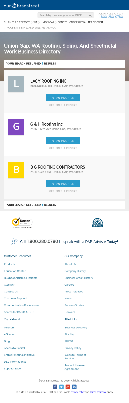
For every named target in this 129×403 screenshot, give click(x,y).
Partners (9, 327)
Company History (75, 271)
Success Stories (74, 305)
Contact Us (11, 291)
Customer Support (15, 298)
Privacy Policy (72, 348)
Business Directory (75, 327)
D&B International (15, 361)
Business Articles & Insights (20, 277)
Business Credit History (78, 277)
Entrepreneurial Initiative (19, 354)
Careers (69, 284)
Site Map (69, 334)
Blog (7, 341)
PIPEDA (69, 341)
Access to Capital (14, 348)
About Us (70, 264)
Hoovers (69, 312)
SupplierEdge (12, 368)
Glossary (9, 284)
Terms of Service (98, 392)
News (68, 298)
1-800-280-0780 (111, 16)
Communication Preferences (21, 305)
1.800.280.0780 (42, 241)
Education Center (15, 271)
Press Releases (73, 291)
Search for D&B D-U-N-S (19, 312)
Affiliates (9, 334)
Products (9, 264)
